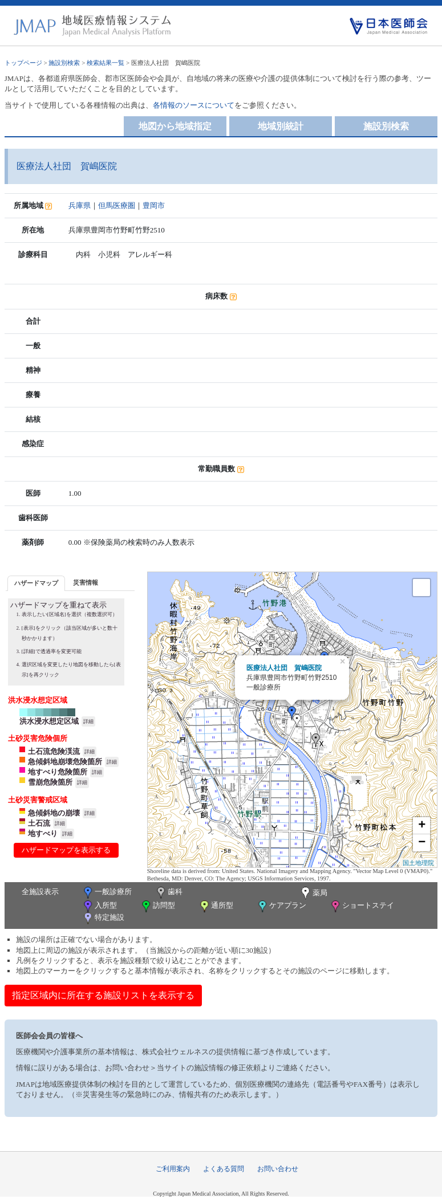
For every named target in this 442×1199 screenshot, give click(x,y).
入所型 (99, 906)
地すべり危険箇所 (57, 772)
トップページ (23, 62)
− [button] (421, 842)
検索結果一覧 (105, 62)
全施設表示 (40, 891)
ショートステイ (361, 906)
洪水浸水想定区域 (49, 721)
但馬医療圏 (116, 205)
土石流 (39, 823)
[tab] (36, 583)
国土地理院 (418, 862)
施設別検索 (64, 62)
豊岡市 (154, 205)
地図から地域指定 (175, 126)
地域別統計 (280, 126)
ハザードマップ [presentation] (36, 583)
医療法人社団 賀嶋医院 (284, 668)
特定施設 (103, 918)
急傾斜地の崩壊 (54, 813)
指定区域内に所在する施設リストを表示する (103, 995)
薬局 (313, 893)
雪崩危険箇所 (50, 782)
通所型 (215, 906)
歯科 (169, 893)
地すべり (43, 833)
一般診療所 (107, 893)
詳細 (88, 721)
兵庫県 (79, 205)
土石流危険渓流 (54, 751)
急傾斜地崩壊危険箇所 (65, 761)
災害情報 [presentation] (85, 582)
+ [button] (421, 825)
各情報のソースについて (193, 105)
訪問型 (157, 906)
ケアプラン (281, 906)
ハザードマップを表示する (66, 850)
